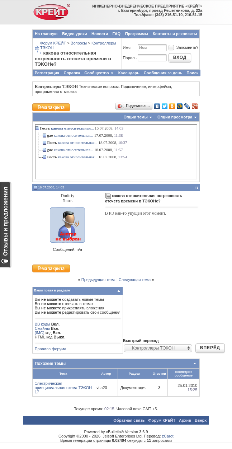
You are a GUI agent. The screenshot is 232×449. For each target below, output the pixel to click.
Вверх (201, 420)
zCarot (168, 436)
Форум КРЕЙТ (53, 43)
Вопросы (79, 43)
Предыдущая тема (98, 279)
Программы (136, 34)
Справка (72, 73)
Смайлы (42, 328)
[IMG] (39, 333)
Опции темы (135, 117)
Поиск (192, 73)
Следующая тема (135, 279)
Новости (99, 34)
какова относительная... (72, 128)
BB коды (42, 324)
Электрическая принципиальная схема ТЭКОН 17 (63, 387)
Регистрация (47, 73)
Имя (127, 48)
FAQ (117, 34)
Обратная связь (129, 420)
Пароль (130, 58)
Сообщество (99, 73)
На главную (46, 34)
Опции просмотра (174, 117)
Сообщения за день (163, 73)
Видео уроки (74, 34)
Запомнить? (183, 47)
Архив (185, 420)
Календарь (128, 73)
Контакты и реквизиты (175, 34)
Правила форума (50, 349)
